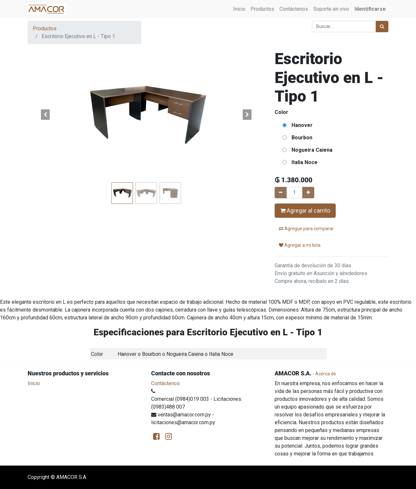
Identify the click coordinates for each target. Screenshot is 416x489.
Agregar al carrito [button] (305, 210)
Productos (45, 28)
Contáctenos (165, 383)
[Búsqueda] (382, 26)
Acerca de (325, 373)
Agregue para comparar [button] (306, 228)
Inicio (34, 383)
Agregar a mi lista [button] (299, 245)
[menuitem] (239, 9)
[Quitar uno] (281, 192)
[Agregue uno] (308, 192)
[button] (45, 114)
